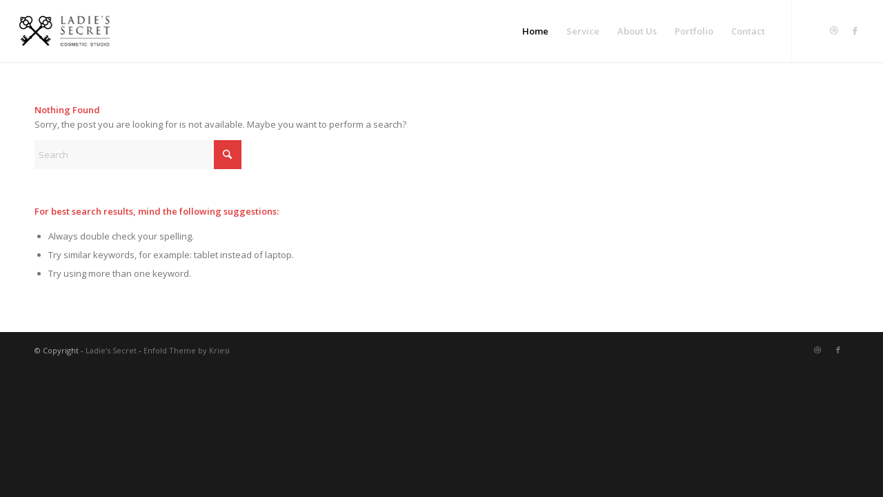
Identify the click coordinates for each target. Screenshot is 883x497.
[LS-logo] (64, 31)
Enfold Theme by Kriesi (186, 350)
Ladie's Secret (111, 350)
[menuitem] (535, 31)
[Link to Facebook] (854, 30)
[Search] (137, 154)
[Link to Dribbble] (834, 30)
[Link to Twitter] (813, 30)
